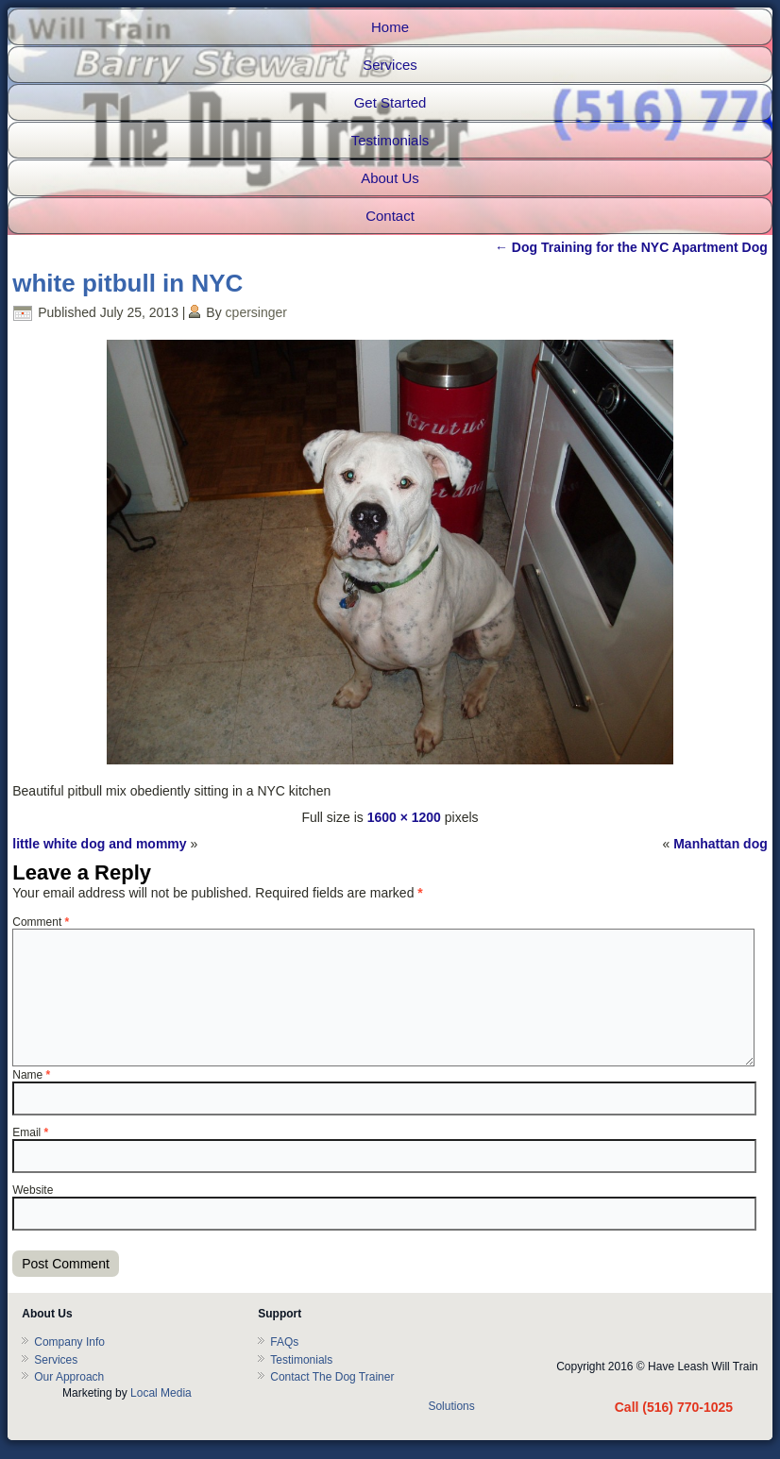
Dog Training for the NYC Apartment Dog (631, 247)
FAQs (284, 1342)
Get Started (390, 102)
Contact (390, 216)
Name (31, 1075)
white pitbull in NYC (127, 283)
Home (390, 27)
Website (32, 1190)
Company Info (69, 1342)
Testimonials (390, 140)
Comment (40, 922)
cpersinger (256, 312)
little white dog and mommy (99, 843)
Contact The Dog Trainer (332, 1377)
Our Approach (69, 1377)
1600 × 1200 (404, 817)
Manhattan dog (720, 843)
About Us (390, 178)
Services (390, 65)
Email (30, 1132)
